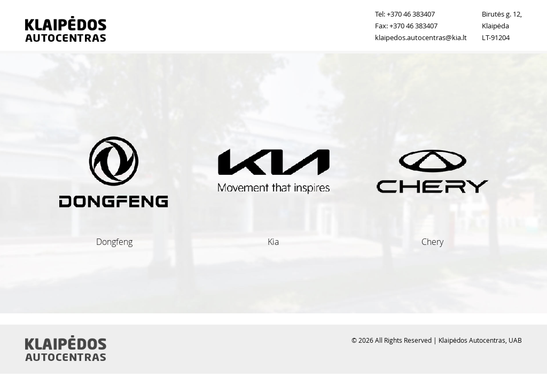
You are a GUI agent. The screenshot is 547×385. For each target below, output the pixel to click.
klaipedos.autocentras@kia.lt (421, 37)
